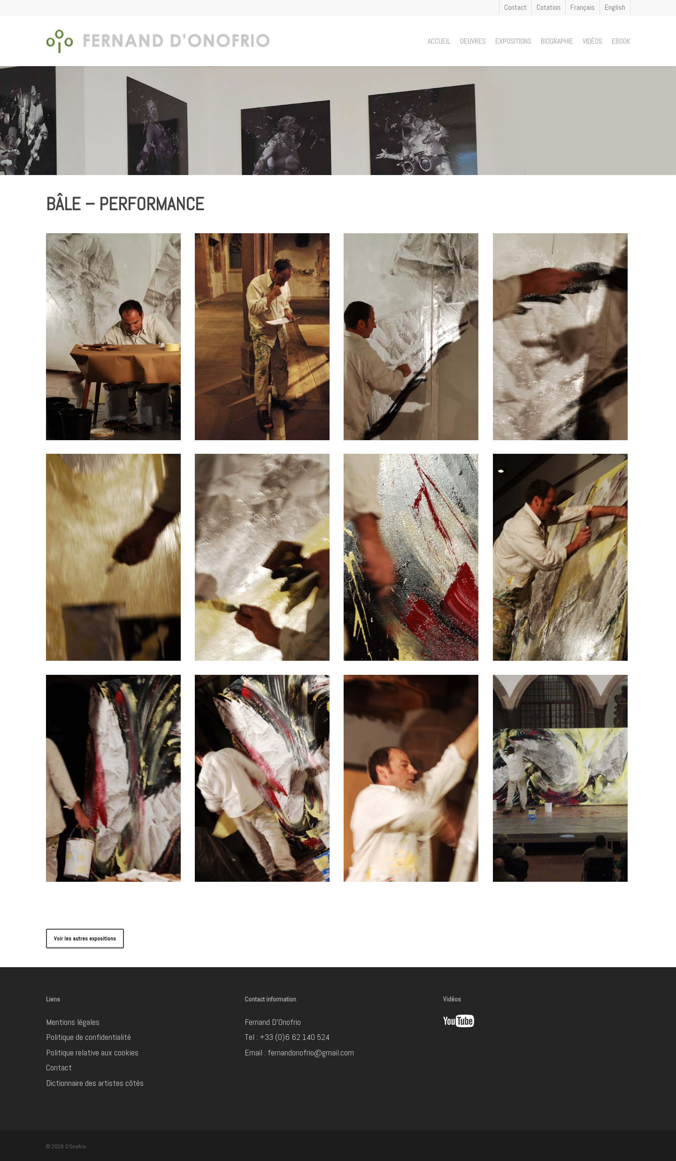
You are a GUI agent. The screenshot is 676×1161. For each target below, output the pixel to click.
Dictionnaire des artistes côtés (95, 1082)
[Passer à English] (614, 7)
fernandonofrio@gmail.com (311, 1052)
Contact (59, 1067)
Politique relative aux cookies (92, 1052)
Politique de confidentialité (88, 1036)
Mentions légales (73, 1021)
